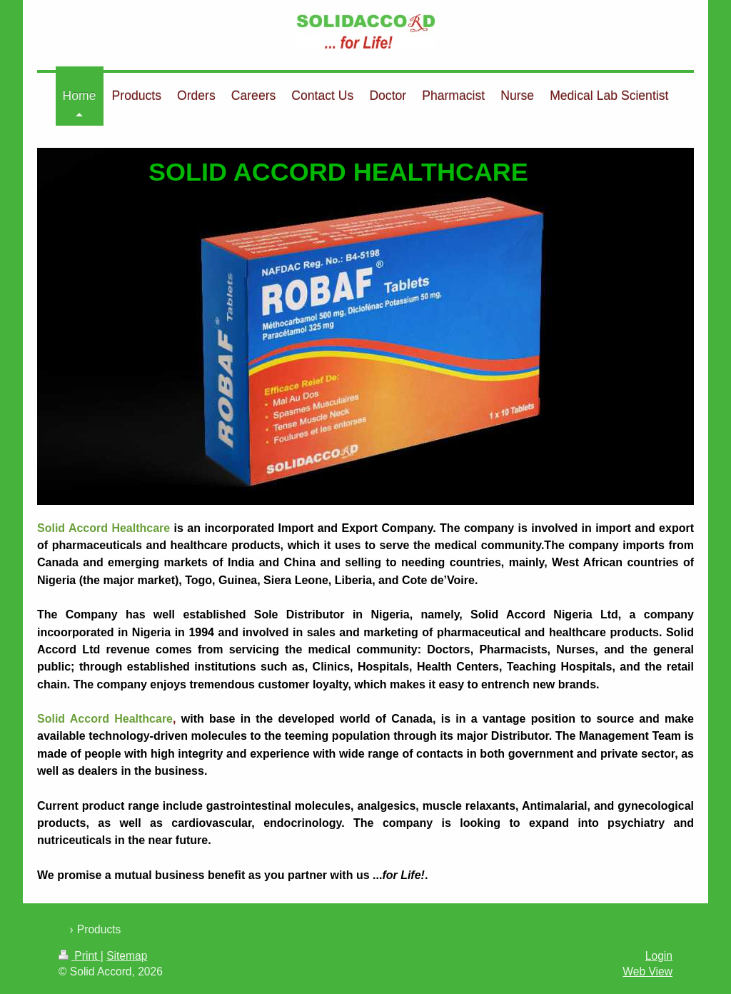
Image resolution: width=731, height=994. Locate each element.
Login (658, 956)
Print (80, 956)
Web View (647, 971)
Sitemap (126, 956)
